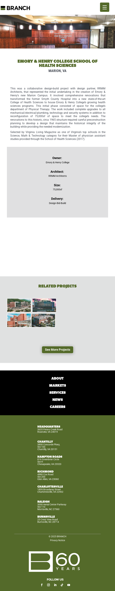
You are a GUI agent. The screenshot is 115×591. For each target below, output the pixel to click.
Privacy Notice (57, 540)
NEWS (57, 400)
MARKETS (57, 385)
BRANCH (61, 536)
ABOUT (57, 378)
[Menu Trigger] (104, 7)
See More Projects (57, 349)
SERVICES (57, 392)
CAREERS (57, 407)
